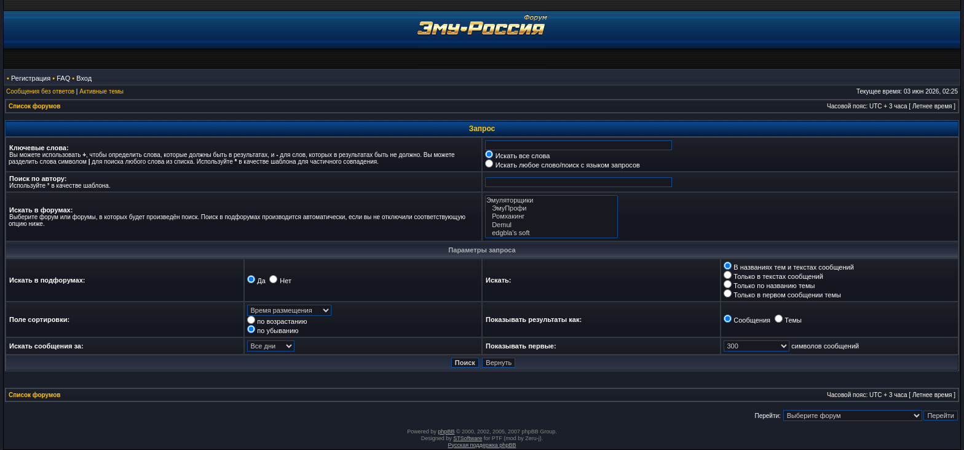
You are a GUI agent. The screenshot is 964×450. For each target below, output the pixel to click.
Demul (551, 225)
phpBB (446, 431)
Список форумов (35, 106)
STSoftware (467, 438)
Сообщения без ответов (40, 91)
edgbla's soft (551, 233)
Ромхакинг (551, 216)
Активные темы (101, 91)
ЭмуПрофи (551, 208)
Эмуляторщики (551, 200)
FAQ (63, 78)
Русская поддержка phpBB (482, 445)
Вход (84, 78)
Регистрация (30, 78)
